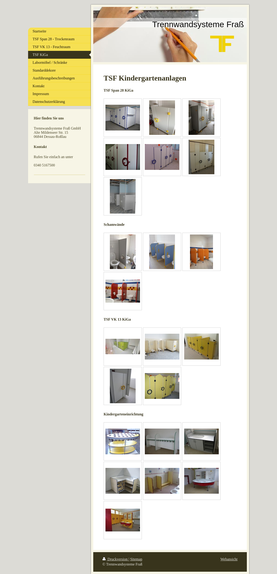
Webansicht (228, 559)
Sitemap (136, 559)
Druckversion (115, 559)
